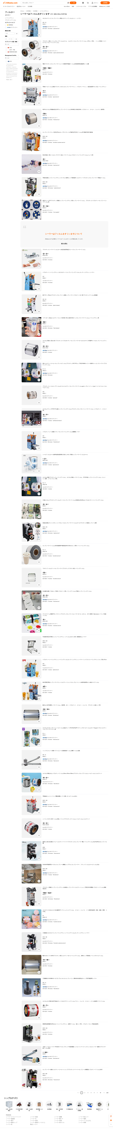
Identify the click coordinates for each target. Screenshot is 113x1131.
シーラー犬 (33, 1118)
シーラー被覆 (58, 1117)
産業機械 (28, 11)
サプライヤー (54, 26)
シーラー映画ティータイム (37, 1122)
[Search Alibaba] (44, 3)
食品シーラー (34, 1124)
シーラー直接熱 (10, 1118)
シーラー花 (9, 1124)
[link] (111, 1116)
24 (100, 1092)
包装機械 (35, 11)
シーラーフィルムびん (85, 1120)
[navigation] (12, 552)
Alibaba (22, 11)
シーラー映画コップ (11, 1122)
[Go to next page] (104, 1092)
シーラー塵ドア (58, 1118)
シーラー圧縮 (34, 1117)
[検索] (73, 3)
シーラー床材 (82, 1122)
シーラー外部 (58, 1120)
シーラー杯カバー (84, 1117)
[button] (68, 3)
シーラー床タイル (59, 1122)
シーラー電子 (9, 1120)
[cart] (88, 3)
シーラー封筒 (34, 1120)
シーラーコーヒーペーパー (13, 1117)
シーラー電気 (82, 1118)
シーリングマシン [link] (44, 11)
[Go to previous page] (78, 1092)
